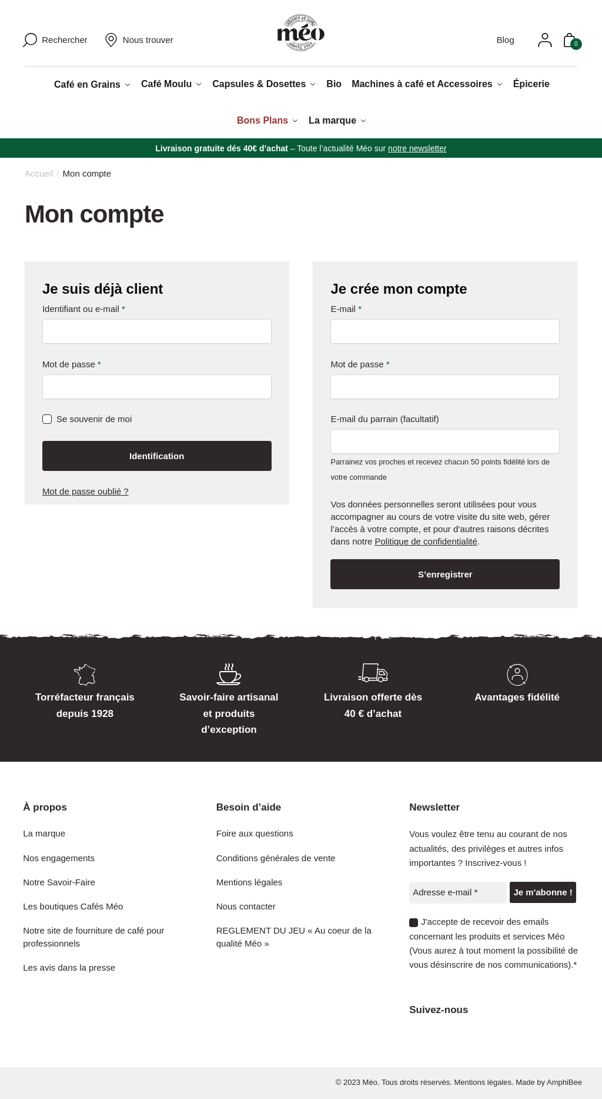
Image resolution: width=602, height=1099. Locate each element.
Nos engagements (59, 856)
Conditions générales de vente (276, 856)
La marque (44, 832)
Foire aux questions (254, 832)
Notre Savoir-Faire (59, 881)
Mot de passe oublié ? (85, 490)
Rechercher (65, 41)
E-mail (346, 307)
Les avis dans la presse (69, 966)
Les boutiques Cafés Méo (73, 905)
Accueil (39, 172)
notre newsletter (417, 146)
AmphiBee (564, 1081)
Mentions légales (249, 881)
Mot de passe (71, 362)
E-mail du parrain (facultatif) (384, 418)
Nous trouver (138, 40)
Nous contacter (246, 905)
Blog (496, 40)
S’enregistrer (445, 572)
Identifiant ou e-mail (83, 307)
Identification (156, 455)
